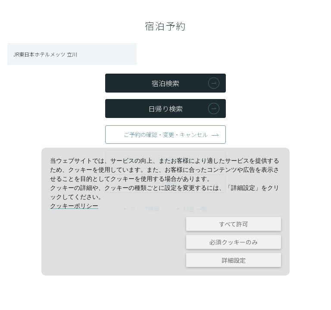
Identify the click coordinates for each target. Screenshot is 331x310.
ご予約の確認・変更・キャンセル (166, 134)
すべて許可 (233, 224)
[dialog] (165, 212)
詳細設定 (234, 260)
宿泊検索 (165, 83)
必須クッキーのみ (233, 242)
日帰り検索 (165, 108)
